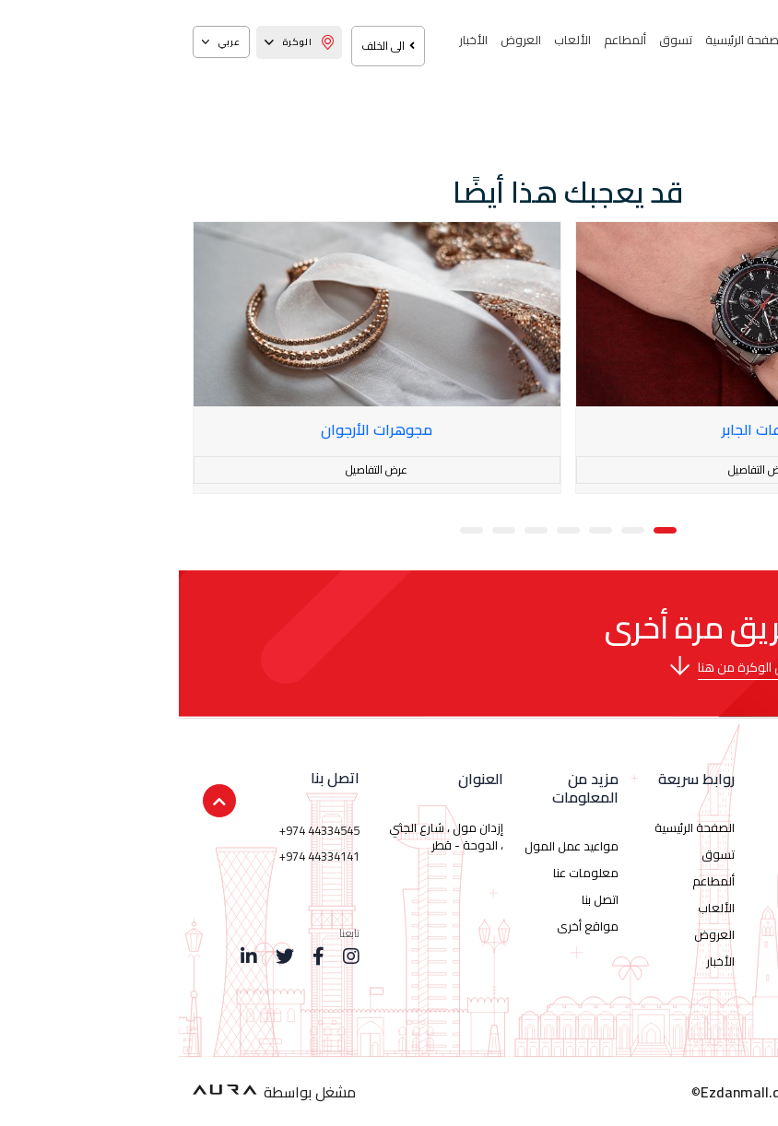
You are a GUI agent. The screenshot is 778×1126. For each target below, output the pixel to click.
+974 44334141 (140, 856)
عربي (42, 42)
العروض (342, 40)
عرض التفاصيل (580, 469)
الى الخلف (209, 45)
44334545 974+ (655, 892)
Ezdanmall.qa (566, 1092)
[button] (486, 528)
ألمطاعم (446, 40)
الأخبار (294, 40)
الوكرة (120, 42)
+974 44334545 (140, 830)
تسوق (496, 40)
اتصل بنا (421, 899)
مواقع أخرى (409, 926)
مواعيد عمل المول (393, 846)
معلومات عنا (407, 873)
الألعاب (393, 40)
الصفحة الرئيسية (566, 40)
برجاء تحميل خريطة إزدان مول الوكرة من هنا (632, 667)
